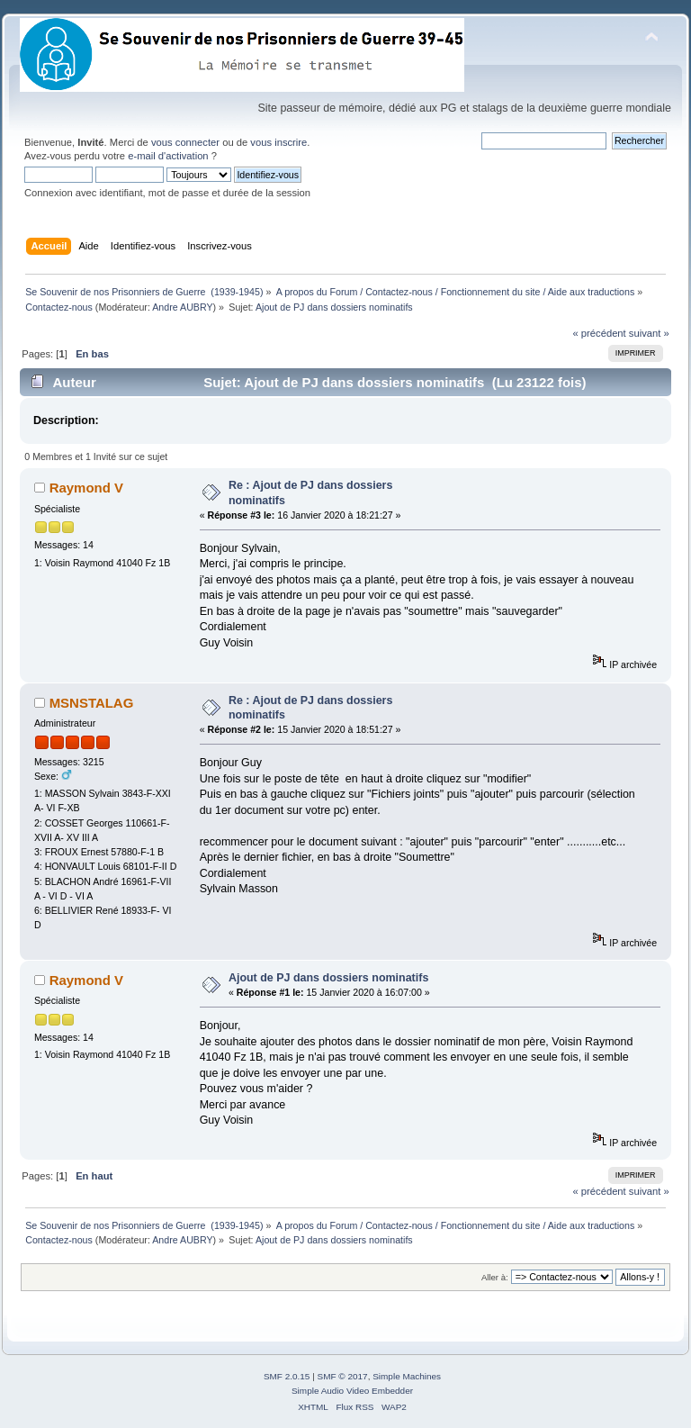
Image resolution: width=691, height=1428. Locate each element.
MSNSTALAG (91, 702)
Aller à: (494, 1277)
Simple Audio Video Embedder (352, 1391)
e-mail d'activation (168, 155)
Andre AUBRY (182, 307)
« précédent (598, 333)
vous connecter (185, 142)
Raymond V (86, 487)
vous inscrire (278, 142)
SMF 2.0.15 (287, 1376)
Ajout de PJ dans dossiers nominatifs (328, 978)
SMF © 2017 (343, 1376)
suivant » (649, 333)
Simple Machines (406, 1376)
